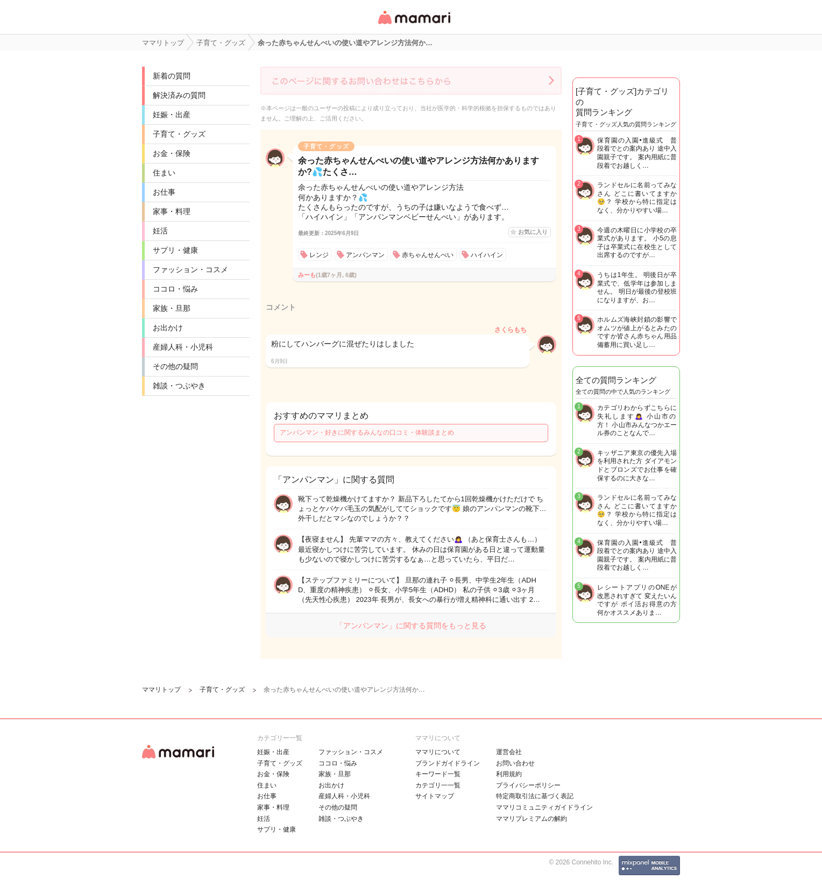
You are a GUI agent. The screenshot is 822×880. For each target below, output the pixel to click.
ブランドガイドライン (447, 763)
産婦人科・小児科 (183, 347)
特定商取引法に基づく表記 (534, 796)
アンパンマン (365, 255)
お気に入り (533, 232)
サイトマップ (434, 796)
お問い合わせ (515, 763)
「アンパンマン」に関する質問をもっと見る (411, 625)
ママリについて (437, 752)
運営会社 (509, 752)
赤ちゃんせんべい (427, 255)
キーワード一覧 (437, 774)
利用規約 (509, 774)
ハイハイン (487, 255)
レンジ (319, 255)
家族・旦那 (171, 308)
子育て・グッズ (179, 134)
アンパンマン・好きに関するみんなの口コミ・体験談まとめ (367, 432)
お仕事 (164, 192)
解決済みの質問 (179, 95)
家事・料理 (171, 211)
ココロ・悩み (175, 289)
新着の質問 (171, 76)
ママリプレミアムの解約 (531, 818)
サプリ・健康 (175, 250)
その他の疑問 (175, 366)
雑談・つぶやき (179, 385)
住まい (164, 172)
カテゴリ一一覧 (437, 785)
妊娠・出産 (171, 114)
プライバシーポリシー (528, 785)
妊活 (160, 230)
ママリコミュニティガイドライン (544, 807)
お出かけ (168, 327)
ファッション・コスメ (190, 269)
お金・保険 (171, 153)
